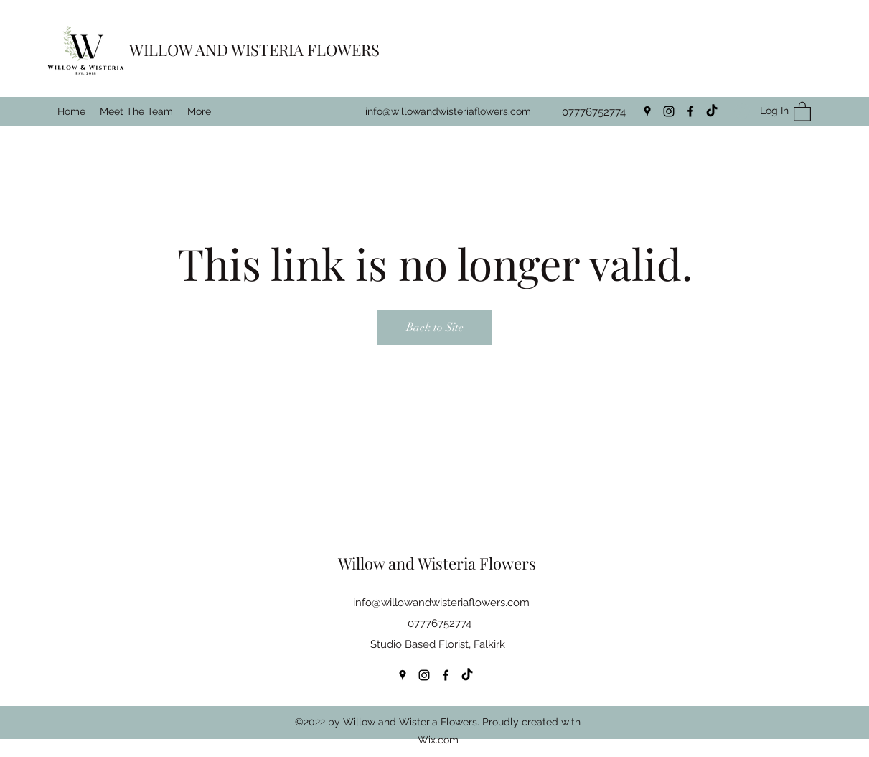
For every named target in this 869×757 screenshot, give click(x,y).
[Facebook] (690, 111)
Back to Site (435, 327)
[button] (802, 111)
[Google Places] (647, 111)
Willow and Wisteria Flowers (437, 563)
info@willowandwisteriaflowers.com (448, 111)
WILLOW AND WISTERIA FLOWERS (254, 49)
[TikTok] (712, 111)
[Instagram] (669, 111)
